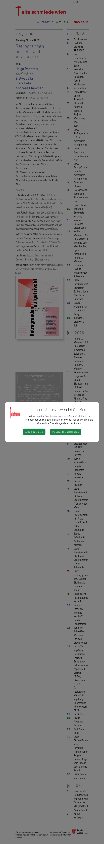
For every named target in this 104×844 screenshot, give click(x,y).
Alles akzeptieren (34, 431)
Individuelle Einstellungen (65, 431)
